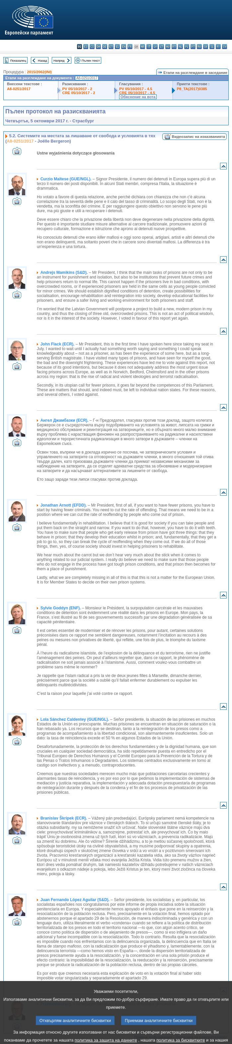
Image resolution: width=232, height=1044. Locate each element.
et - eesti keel (111, 46)
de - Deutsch (104, 46)
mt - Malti (174, 46)
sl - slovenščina (211, 46)
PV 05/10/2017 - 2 (77, 89)
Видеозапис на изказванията (198, 137)
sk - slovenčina (205, 46)
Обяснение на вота (137, 97)
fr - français (129, 46)
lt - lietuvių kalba (161, 46)
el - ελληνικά (117, 46)
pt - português (193, 46)
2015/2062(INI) (39, 72)
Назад (42, 60)
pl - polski (186, 46)
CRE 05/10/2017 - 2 (78, 93)
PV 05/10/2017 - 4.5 (135, 89)
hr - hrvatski (142, 46)
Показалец (18, 60)
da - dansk (98, 46)
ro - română (199, 46)
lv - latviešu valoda (155, 46)
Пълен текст (91, 60)
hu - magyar (167, 46)
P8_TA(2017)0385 (192, 89)
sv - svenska (224, 46)
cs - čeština (92, 46)
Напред (59, 60)
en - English (123, 46)
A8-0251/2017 (19, 89)
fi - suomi (218, 46)
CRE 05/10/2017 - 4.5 (137, 93)
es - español (85, 46)
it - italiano (148, 46)
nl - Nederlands (180, 46)
